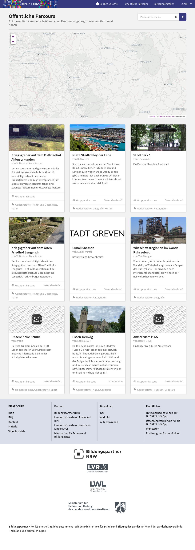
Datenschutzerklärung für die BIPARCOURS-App (163, 422)
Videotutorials (16, 431)
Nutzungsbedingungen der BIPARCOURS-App (161, 414)
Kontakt (13, 422)
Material (13, 426)
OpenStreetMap (166, 116)
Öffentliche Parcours (136, 4)
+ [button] (13, 36)
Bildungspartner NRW (67, 413)
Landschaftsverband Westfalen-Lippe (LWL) (72, 427)
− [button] (13, 41)
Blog (11, 413)
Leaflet (152, 116)
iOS (102, 413)
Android (104, 417)
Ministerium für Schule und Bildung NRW (70, 434)
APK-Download (109, 422)
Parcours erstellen (164, 4)
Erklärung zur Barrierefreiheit (163, 433)
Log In (186, 4)
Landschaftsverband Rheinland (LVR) (72, 419)
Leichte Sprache (107, 4)
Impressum (152, 428)
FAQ (10, 417)
